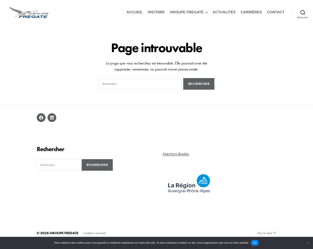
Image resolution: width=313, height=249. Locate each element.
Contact (275, 14)
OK (255, 242)
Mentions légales (175, 158)
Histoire (156, 14)
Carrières (251, 14)
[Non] (308, 243)
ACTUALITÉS (224, 14)
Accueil (135, 14)
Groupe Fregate (187, 14)
